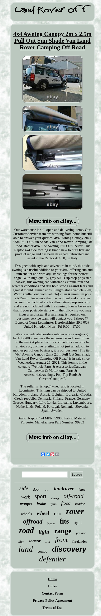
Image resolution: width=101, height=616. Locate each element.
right (78, 522)
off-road (73, 496)
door (36, 489)
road (26, 530)
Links (52, 586)
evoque (26, 503)
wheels (26, 514)
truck (47, 542)
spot (47, 490)
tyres (53, 504)
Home (52, 579)
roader (80, 504)
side (23, 488)
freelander (79, 541)
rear (57, 513)
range (62, 531)
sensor (35, 540)
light (44, 532)
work (25, 497)
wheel (43, 513)
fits (64, 521)
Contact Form (52, 593)
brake (41, 504)
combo (42, 551)
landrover (64, 488)
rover (75, 511)
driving (55, 498)
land (25, 549)
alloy (21, 541)
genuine (81, 533)
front (61, 539)
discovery (69, 549)
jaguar (51, 523)
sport (40, 496)
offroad (32, 521)
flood (65, 503)
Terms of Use (52, 608)
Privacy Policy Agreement (52, 600)
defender (52, 559)
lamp (81, 489)
